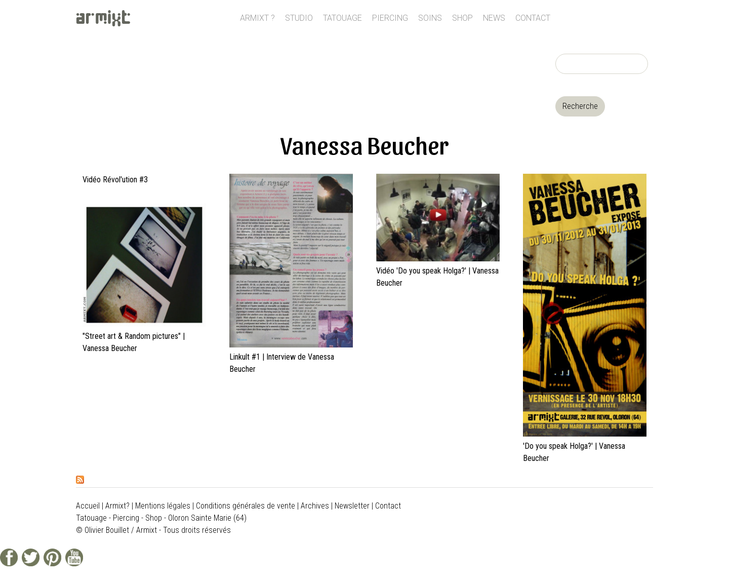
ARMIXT (103, 18)
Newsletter (352, 506)
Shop (462, 18)
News (494, 18)
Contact (532, 18)
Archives (315, 506)
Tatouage (342, 18)
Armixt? (117, 506)
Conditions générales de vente (245, 506)
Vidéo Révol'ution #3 (115, 179)
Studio (299, 18)
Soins (430, 18)
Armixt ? (257, 18)
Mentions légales (162, 506)
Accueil (88, 506)
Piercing (390, 18)
